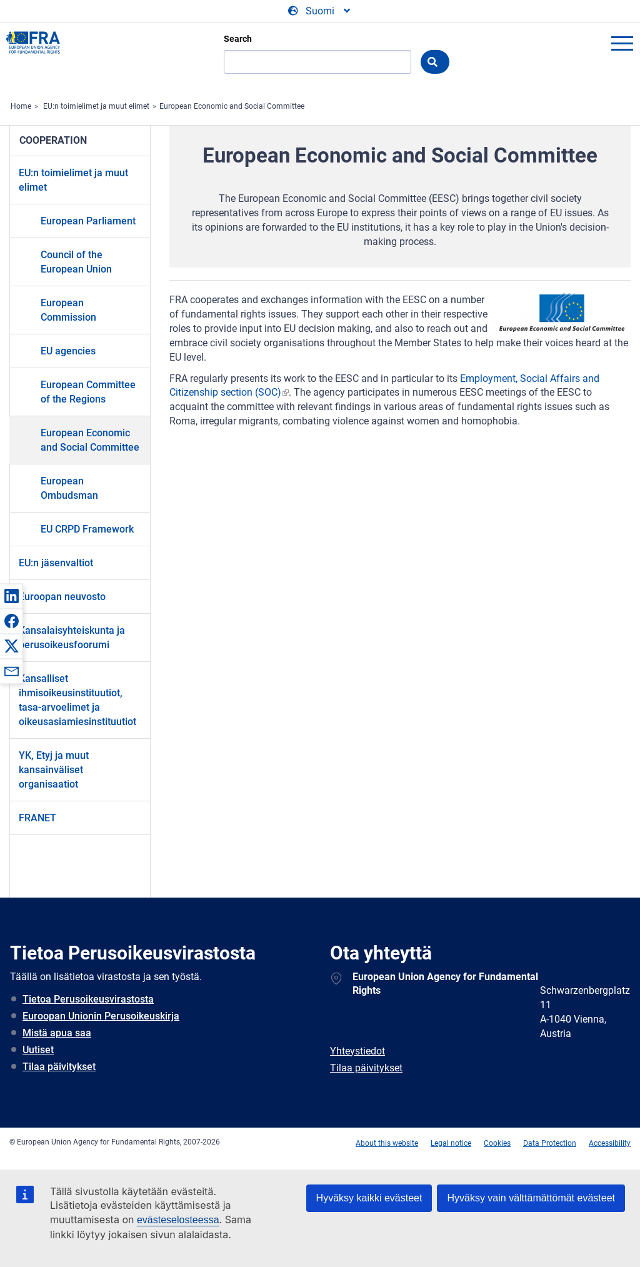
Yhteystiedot (357, 1051)
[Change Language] (320, 11)
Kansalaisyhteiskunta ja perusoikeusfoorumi (72, 637)
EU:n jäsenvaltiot (56, 563)
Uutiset (38, 1050)
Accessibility (610, 1143)
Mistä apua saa (56, 1033)
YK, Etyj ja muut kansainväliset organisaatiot (54, 769)
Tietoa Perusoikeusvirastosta (88, 999)
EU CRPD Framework (87, 529)
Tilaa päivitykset (59, 1067)
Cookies (497, 1143)
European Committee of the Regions (88, 392)
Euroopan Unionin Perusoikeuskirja (100, 1016)
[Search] (317, 62)
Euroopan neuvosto (62, 597)
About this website (387, 1143)
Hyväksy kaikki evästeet (369, 1198)
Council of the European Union (76, 262)
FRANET (37, 818)
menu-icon (622, 43)
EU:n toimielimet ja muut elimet (96, 106)
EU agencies (68, 351)
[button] (11, 595)
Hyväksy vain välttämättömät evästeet (531, 1198)
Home (21, 106)
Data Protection (549, 1143)
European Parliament (88, 221)
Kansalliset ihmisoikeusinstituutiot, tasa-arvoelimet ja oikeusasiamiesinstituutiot (77, 700)
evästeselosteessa (178, 1219)
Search (238, 39)
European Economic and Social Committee (231, 106)
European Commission (68, 310)
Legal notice (451, 1143)
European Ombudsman (69, 488)
